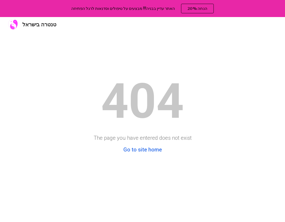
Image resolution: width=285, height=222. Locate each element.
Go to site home (142, 149)
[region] (142, 8)
